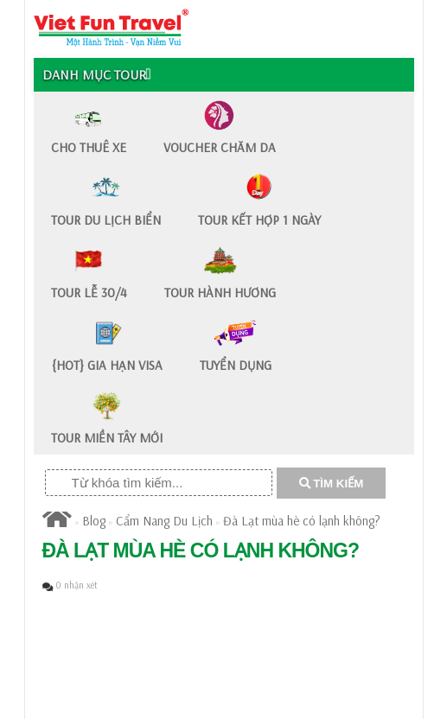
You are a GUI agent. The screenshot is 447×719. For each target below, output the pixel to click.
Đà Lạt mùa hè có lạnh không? (301, 520)
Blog (93, 520)
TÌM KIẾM (331, 483)
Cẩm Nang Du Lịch (164, 520)
